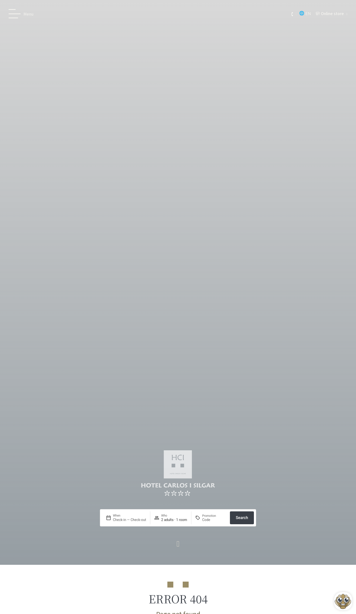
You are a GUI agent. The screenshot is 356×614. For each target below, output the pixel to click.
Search (242, 517)
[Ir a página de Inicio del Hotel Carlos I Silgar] (178, 473)
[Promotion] (214, 520)
